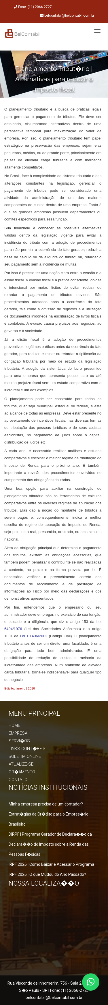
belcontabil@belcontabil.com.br (54, 997)
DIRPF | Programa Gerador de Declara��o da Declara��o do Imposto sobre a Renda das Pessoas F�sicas (50, 844)
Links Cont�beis (27, 748)
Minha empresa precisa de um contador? (46, 804)
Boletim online (25, 756)
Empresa (18, 733)
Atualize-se (21, 764)
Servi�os (19, 740)
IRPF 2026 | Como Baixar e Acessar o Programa (51, 864)
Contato (18, 779)
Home (14, 725)
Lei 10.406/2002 (33, 636)
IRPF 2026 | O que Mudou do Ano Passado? (47, 874)
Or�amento (22, 771)
